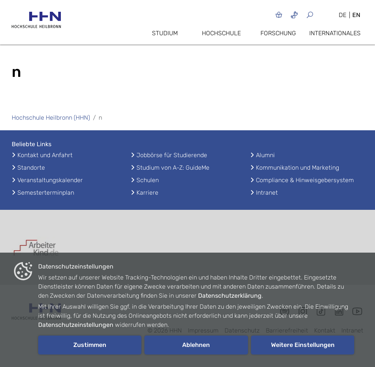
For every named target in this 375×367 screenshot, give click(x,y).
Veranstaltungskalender (50, 180)
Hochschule (221, 33)
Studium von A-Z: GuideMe (172, 167)
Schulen (147, 180)
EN (356, 15)
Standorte (31, 167)
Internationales (335, 33)
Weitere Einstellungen (303, 344)
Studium (165, 33)
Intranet (267, 192)
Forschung (278, 33)
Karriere (147, 192)
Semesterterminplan (45, 192)
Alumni (265, 155)
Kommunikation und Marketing (297, 167)
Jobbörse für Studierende (171, 155)
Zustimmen (89, 344)
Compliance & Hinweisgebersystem (305, 180)
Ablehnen (196, 344)
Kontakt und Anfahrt (45, 155)
